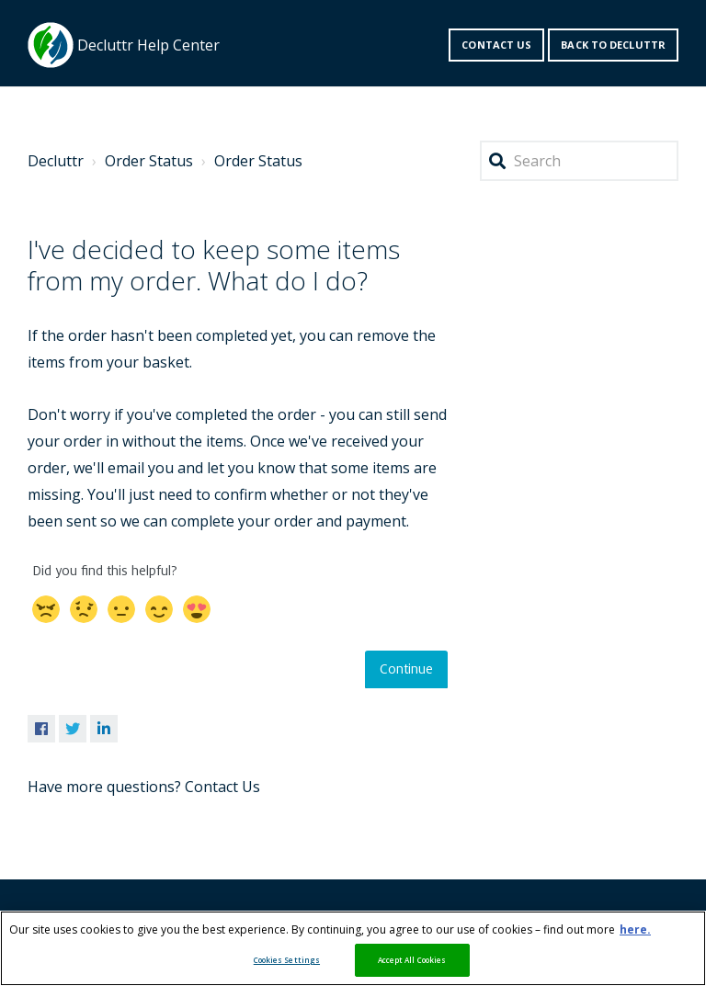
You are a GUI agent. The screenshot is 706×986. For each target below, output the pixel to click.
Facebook (41, 728)
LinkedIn (104, 728)
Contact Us (222, 786)
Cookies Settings (287, 960)
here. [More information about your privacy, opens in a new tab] (635, 929)
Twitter (72, 728)
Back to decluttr (613, 44)
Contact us (496, 44)
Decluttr (56, 161)
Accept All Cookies (412, 960)
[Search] (579, 161)
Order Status (149, 161)
